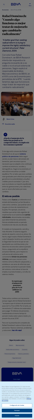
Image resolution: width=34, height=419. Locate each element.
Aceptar (17, 415)
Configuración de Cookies (17, 405)
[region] (17, 400)
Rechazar (17, 410)
